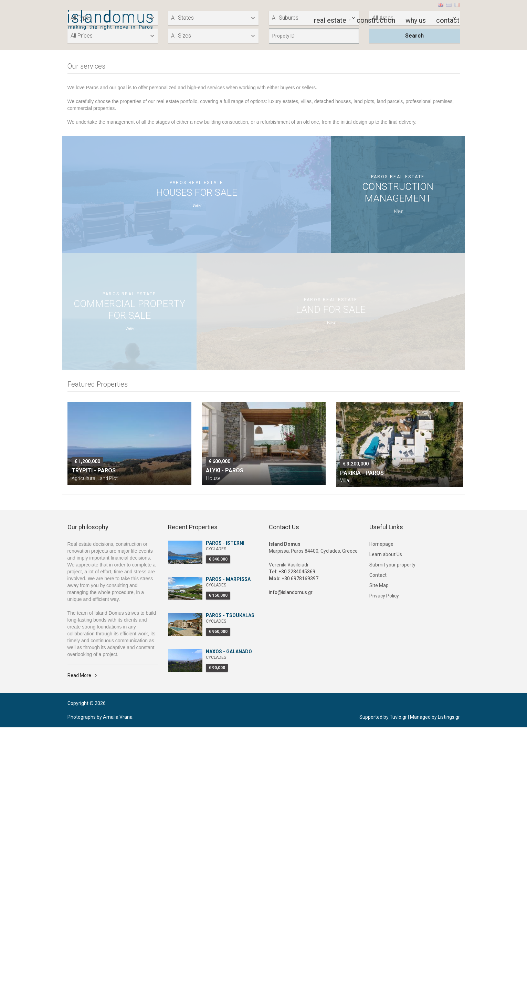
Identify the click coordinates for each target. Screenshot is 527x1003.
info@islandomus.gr (291, 868)
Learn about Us (385, 830)
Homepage (381, 819)
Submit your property (392, 840)
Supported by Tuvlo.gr (383, 992)
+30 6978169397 (300, 854)
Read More (79, 951)
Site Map (379, 861)
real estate (330, 19)
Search (414, 311)
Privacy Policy (384, 871)
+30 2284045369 (296, 847)
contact (448, 19)
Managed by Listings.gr (435, 992)
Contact (378, 850)
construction (376, 19)
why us (415, 19)
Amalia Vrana (118, 992)
